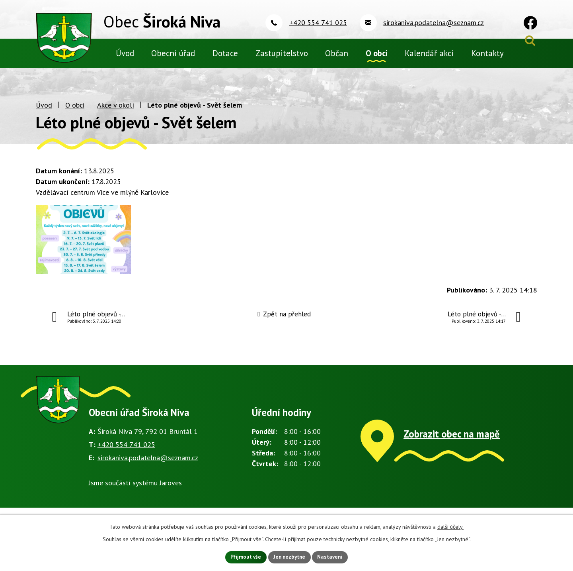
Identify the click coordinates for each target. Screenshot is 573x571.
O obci (74, 117)
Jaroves (171, 500)
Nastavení (332, 556)
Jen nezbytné (289, 556)
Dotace (225, 53)
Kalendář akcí (429, 53)
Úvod (44, 117)
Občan (336, 53)
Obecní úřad (173, 53)
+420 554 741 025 (126, 462)
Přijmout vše (243, 556)
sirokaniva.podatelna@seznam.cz (147, 475)
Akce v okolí (115, 117)
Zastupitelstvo (281, 53)
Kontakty (487, 53)
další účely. (450, 526)
